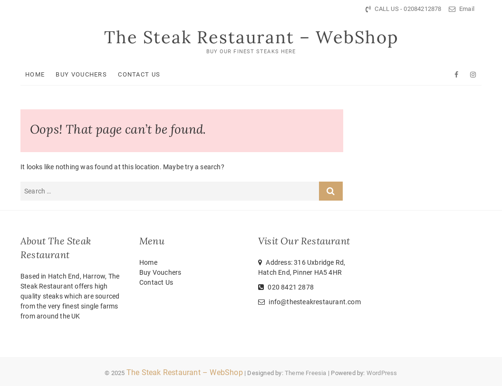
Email (461, 8)
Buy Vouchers (81, 74)
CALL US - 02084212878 (404, 8)
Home (35, 74)
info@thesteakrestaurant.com (309, 302)
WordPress (382, 372)
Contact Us (139, 74)
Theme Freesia (306, 372)
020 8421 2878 (286, 287)
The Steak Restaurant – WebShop (251, 37)
